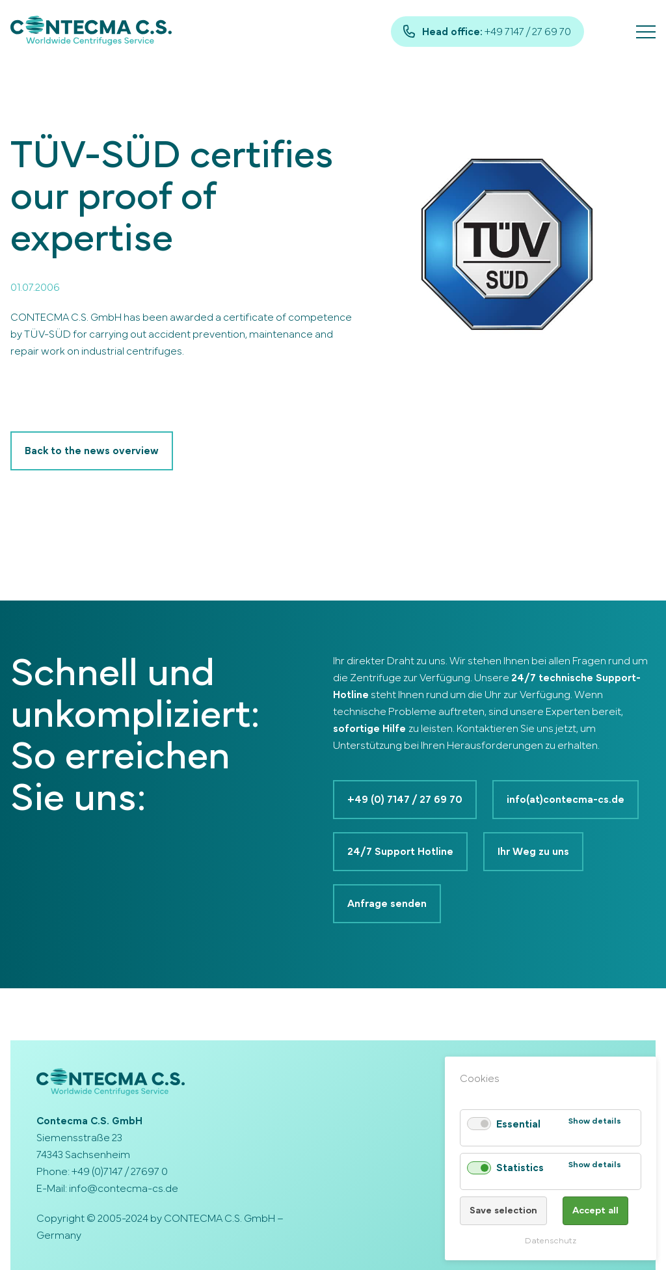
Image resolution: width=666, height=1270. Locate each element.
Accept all (595, 1210)
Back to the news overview (92, 451)
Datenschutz (550, 1241)
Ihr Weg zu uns (533, 851)
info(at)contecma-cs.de (565, 799)
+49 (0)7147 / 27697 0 (120, 1172)
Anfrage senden (387, 903)
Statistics (520, 1168)
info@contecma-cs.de (123, 1188)
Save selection (503, 1210)
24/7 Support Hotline (400, 851)
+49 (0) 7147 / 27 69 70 (404, 799)
